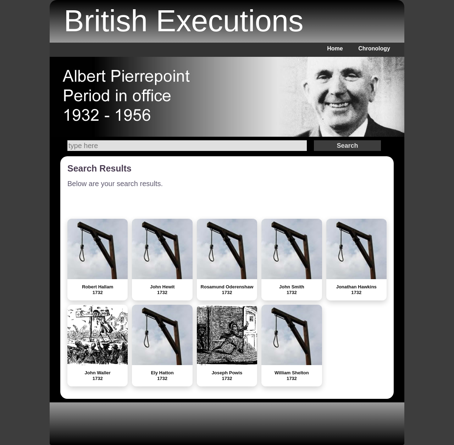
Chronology (374, 48)
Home (335, 48)
